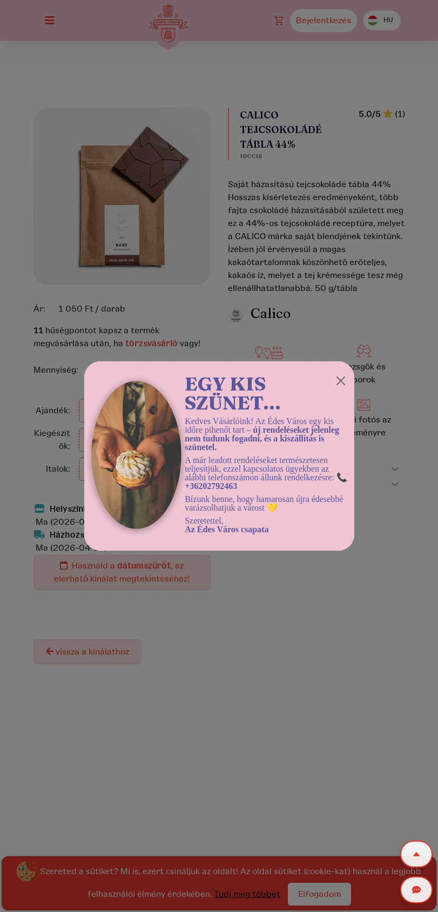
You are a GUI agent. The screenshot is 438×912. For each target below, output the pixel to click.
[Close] (340, 380)
